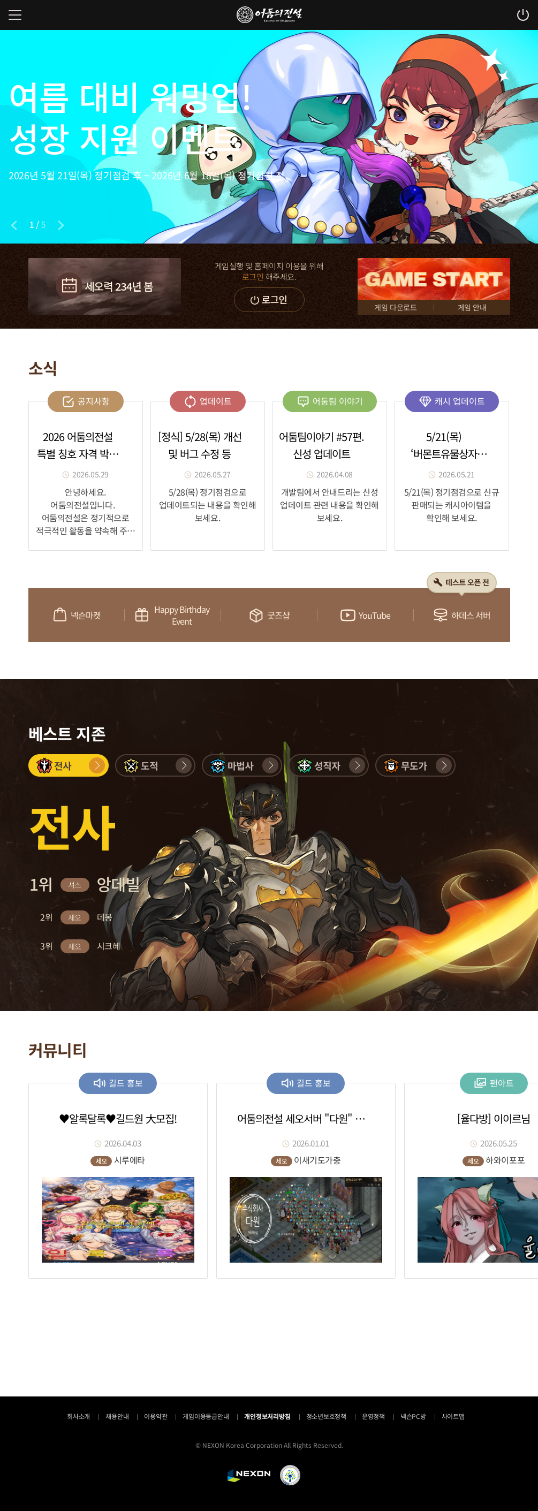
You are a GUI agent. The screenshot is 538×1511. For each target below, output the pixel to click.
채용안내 (116, 1416)
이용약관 (155, 1416)
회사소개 (78, 1416)
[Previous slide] (14, 225)
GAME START (434, 279)
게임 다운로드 (395, 307)
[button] (68, 765)
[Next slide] (61, 225)
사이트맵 (453, 1416)
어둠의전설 (269, 14)
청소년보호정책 (326, 1416)
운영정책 (373, 1416)
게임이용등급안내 (206, 1416)
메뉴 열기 (15, 15)
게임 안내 (472, 307)
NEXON (249, 1475)
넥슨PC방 (413, 1416)
